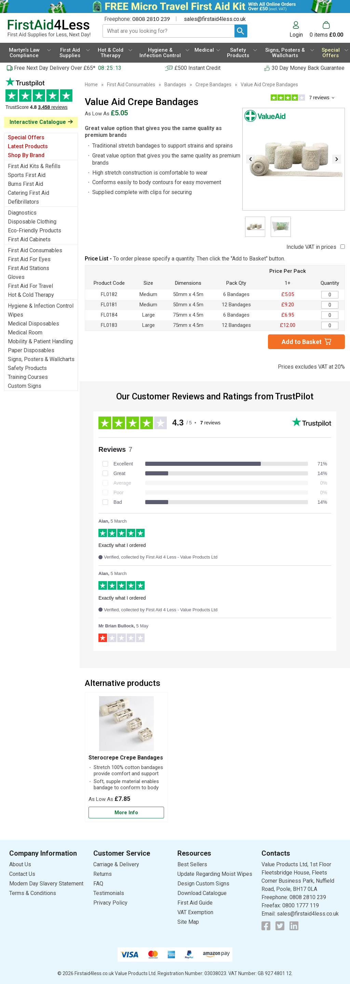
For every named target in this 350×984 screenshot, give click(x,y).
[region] (126, 725)
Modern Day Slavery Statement (46, 883)
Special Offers (26, 137)
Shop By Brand (26, 155)
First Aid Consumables (35, 250)
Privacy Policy (110, 902)
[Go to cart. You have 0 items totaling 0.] (326, 29)
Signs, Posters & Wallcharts (41, 359)
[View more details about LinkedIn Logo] (294, 925)
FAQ (98, 883)
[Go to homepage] (49, 28)
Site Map (188, 922)
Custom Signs (24, 386)
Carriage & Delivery (116, 864)
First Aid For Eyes (29, 259)
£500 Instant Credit (197, 68)
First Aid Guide (195, 902)
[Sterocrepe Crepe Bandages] (126, 757)
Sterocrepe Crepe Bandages (126, 757)
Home (91, 84)
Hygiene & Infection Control (40, 306)
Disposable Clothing (32, 221)
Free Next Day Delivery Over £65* (54, 68)
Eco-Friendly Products (34, 230)
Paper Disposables (31, 350)
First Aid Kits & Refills (34, 166)
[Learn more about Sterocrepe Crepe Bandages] (126, 813)
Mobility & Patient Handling (40, 341)
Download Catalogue (202, 893)
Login (296, 34)
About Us (20, 864)
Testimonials (41, 97)
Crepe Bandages (213, 84)
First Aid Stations (28, 268)
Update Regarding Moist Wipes (214, 874)
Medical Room (25, 332)
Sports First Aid (26, 175)
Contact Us (22, 874)
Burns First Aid (25, 184)
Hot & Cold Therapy (31, 295)
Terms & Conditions (32, 893)
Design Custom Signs (203, 883)
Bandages (175, 84)
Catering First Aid (28, 193)
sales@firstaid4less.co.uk (215, 19)
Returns (102, 874)
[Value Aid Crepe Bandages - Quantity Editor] (329, 294)
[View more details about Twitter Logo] (279, 925)
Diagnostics (22, 212)
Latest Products (28, 146)
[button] (300, 29)
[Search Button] (240, 31)
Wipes (15, 314)
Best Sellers (192, 864)
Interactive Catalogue (38, 122)
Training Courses (28, 377)
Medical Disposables (33, 323)
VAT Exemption (195, 912)
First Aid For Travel (30, 286)
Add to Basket (302, 341)
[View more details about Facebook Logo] (265, 925)
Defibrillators (23, 202)
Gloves (16, 277)
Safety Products (27, 368)
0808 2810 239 (151, 18)
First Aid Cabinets (29, 239)
